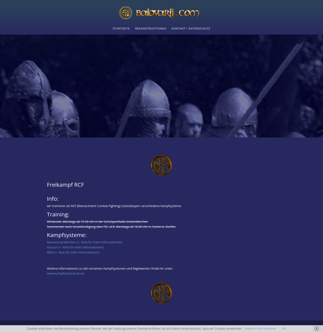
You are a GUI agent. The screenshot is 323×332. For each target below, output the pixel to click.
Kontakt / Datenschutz (191, 28)
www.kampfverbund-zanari (65, 273)
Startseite (121, 28)
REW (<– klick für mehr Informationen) (73, 252)
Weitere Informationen (260, 328)
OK (284, 328)
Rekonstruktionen (150, 28)
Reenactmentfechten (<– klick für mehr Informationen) (84, 242)
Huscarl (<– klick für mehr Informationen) (75, 247)
